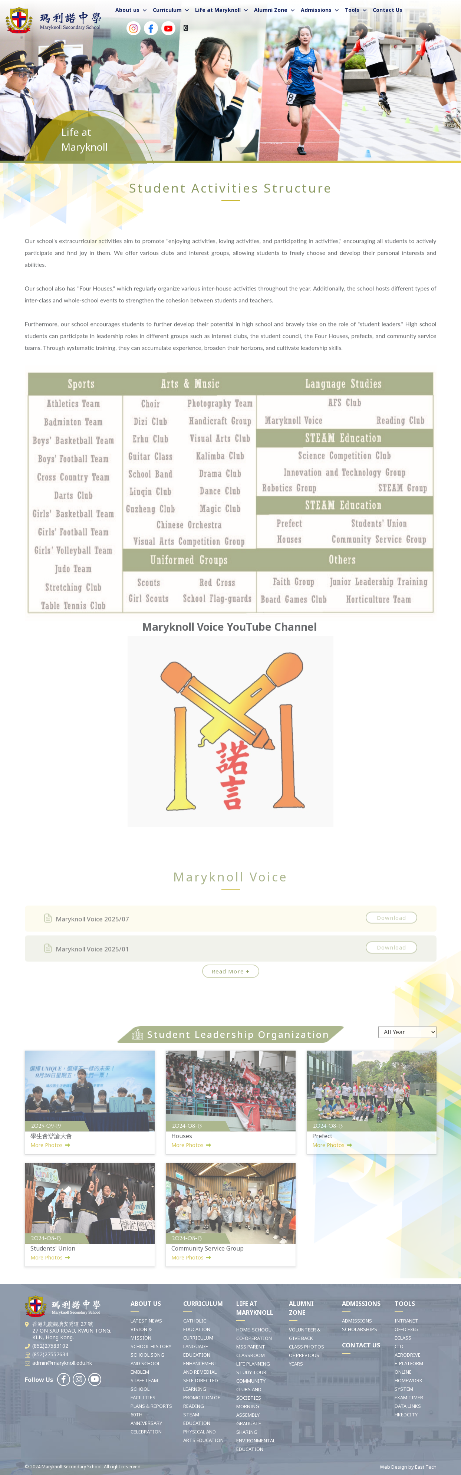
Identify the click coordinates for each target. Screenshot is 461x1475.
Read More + (231, 971)
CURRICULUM (203, 1304)
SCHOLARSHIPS (359, 1329)
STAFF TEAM (144, 1380)
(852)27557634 (50, 1354)
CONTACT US (361, 1345)
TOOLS (405, 1304)
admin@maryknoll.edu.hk (62, 1362)
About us (127, 9)
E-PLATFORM (409, 1363)
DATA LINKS (408, 1406)
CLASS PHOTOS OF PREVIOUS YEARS (306, 1355)
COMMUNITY (251, 1380)
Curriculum (167, 9)
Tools (352, 9)
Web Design (393, 1466)
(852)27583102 (50, 1345)
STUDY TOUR (251, 1372)
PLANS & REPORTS (151, 1406)
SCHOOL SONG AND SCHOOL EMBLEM (147, 1363)
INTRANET (406, 1320)
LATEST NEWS (146, 1320)
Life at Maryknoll (218, 9)
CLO (399, 1346)
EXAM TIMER (409, 1397)
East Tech (426, 1466)
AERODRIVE (408, 1354)
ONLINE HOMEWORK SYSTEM (408, 1380)
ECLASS (403, 1337)
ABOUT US (146, 1304)
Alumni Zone (270, 9)
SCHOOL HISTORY (151, 1346)
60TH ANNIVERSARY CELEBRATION (146, 1423)
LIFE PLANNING (253, 1363)
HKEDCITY (406, 1414)
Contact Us (387, 9)
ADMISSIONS (361, 1304)
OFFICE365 (406, 1329)
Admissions (316, 9)
